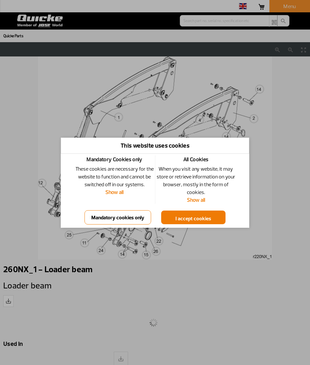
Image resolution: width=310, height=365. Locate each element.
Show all (114, 192)
